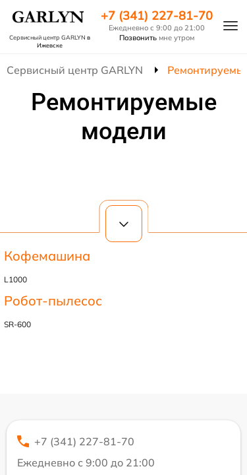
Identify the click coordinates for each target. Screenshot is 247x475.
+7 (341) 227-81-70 (157, 16)
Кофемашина (47, 255)
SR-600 (17, 324)
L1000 (15, 279)
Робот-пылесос (53, 300)
